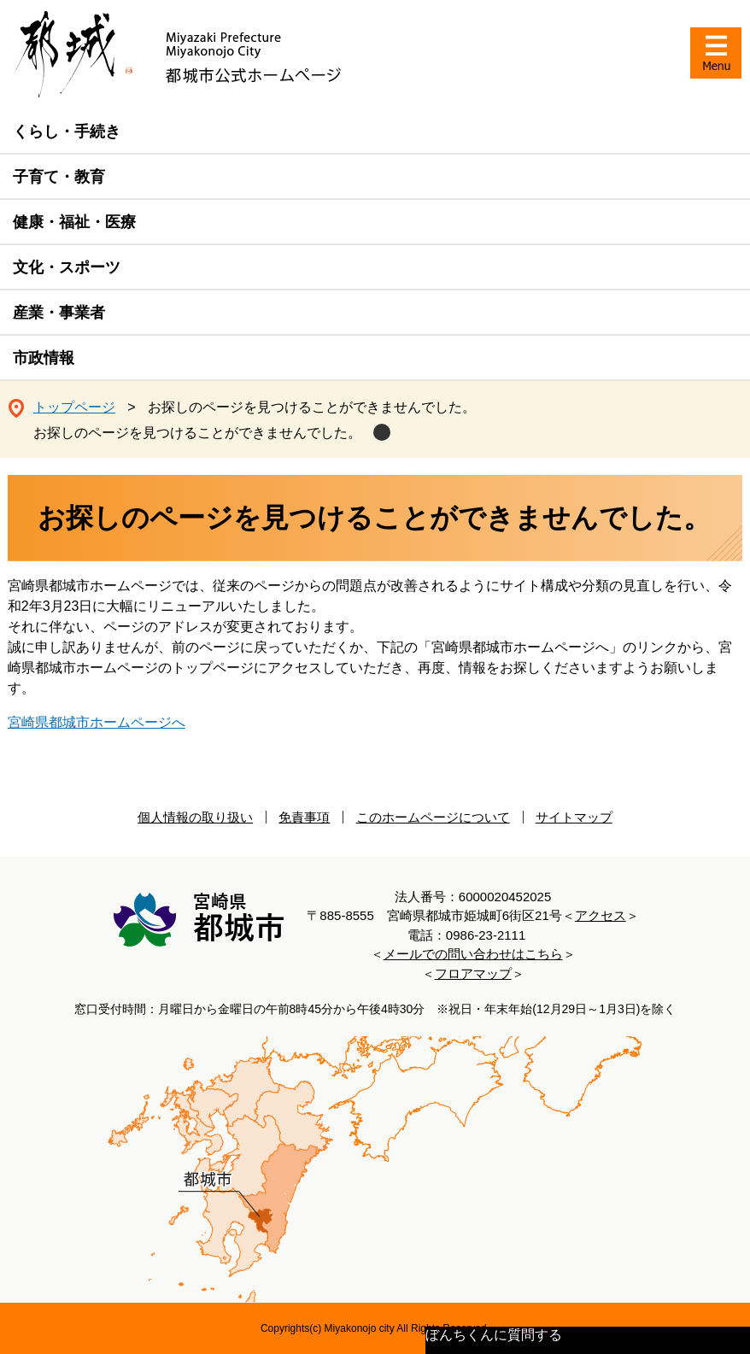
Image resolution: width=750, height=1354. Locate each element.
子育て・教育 (59, 176)
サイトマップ (574, 817)
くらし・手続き (66, 131)
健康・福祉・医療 (74, 222)
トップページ (74, 407)
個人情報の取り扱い (195, 817)
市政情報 (43, 357)
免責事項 (304, 817)
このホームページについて (433, 817)
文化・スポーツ (66, 267)
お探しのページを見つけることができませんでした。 (197, 432)
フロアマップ (473, 973)
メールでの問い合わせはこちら (473, 954)
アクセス (600, 915)
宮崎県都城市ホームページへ (96, 722)
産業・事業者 (59, 312)
